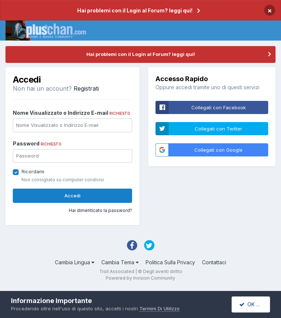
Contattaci (214, 262)
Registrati (86, 88)
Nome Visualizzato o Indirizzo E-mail (71, 113)
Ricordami (33, 171)
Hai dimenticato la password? (100, 210)
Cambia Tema (120, 262)
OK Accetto (254, 304)
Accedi (72, 195)
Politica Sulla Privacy (170, 262)
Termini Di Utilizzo (159, 308)
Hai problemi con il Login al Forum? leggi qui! (134, 10)
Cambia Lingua (74, 262)
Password (37, 143)
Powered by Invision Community (140, 278)
